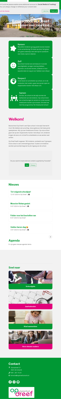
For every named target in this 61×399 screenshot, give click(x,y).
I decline (45, 11)
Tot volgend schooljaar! (20, 192)
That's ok (54, 11)
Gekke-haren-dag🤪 (19, 227)
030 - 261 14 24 (16, 373)
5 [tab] (34, 36)
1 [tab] (27, 36)
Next (56, 23)
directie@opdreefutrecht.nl (20, 375)
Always (33, 165)
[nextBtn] (50, 237)
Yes (27, 165)
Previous (4, 23)
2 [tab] (29, 36)
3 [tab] (31, 36)
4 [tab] (33, 36)
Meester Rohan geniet (20, 203)
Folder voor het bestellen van (23, 215)
